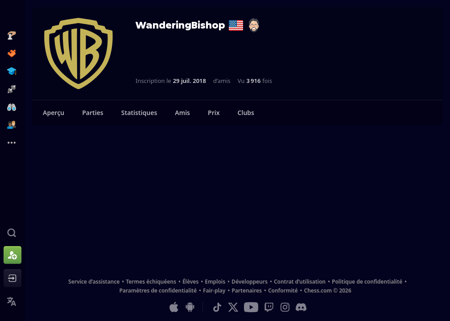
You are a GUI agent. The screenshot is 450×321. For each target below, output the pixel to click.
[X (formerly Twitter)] (233, 307)
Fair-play (214, 290)
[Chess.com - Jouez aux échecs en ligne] (12, 15)
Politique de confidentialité (367, 281)
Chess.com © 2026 (327, 290)
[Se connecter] (12, 278)
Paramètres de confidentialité (158, 290)
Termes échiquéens (151, 281)
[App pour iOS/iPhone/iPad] (174, 307)
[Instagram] (285, 307)
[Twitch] (269, 307)
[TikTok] (217, 307)
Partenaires (246, 290)
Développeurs (249, 281)
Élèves (190, 281)
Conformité (283, 290)
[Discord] (301, 307)
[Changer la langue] (12, 301)
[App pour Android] (190, 307)
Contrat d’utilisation (300, 281)
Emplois (215, 281)
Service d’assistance (94, 281)
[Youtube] (251, 307)
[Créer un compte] (12, 255)
